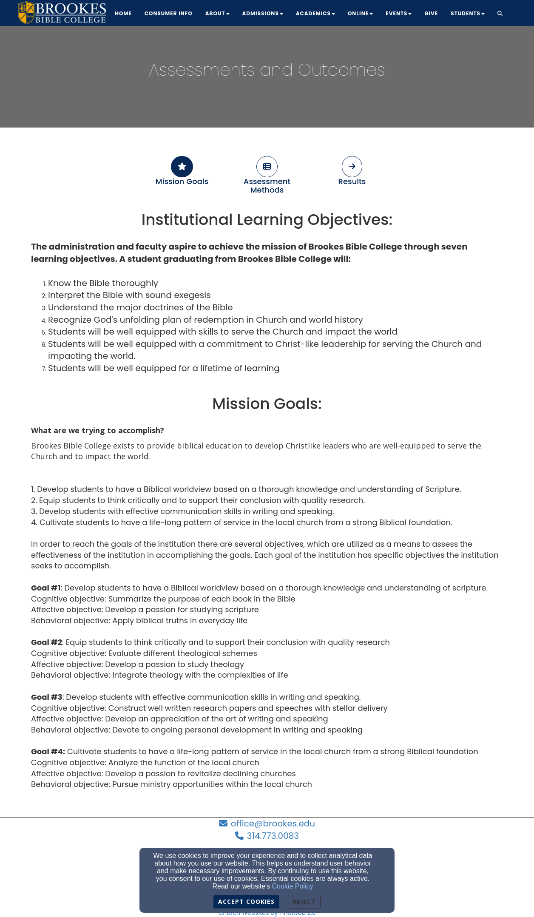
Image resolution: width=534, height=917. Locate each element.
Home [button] (123, 13)
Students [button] (468, 13)
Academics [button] (315, 13)
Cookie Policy (292, 886)
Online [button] (360, 13)
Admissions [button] (262, 13)
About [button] (217, 13)
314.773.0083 (273, 836)
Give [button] (431, 13)
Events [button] (399, 13)
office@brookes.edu (273, 823)
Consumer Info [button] (169, 13)
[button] (500, 14)
